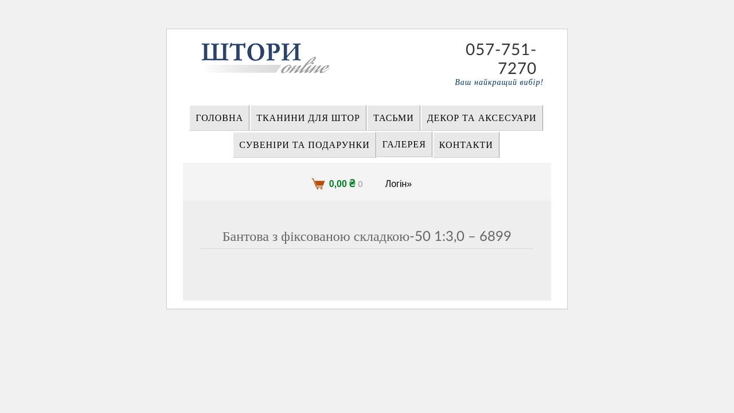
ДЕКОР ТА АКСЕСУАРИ (482, 118)
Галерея (404, 144)
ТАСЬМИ (393, 118)
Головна (219, 118)
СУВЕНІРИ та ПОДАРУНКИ (304, 145)
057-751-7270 (501, 50)
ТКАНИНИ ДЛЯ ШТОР (308, 118)
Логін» (398, 184)
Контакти (466, 145)
